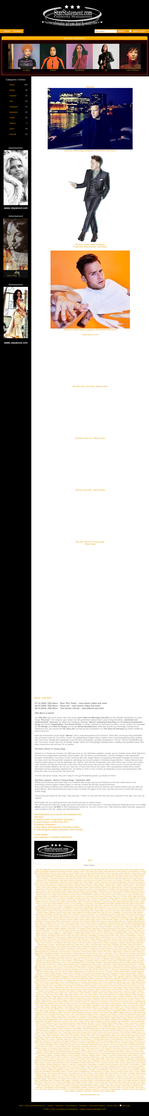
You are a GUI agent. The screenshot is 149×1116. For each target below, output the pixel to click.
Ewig (57, 987)
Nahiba (118, 903)
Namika (87, 984)
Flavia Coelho (47, 918)
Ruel (133, 1039)
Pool (36, 978)
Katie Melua (86, 1007)
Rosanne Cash (122, 1077)
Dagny (142, 1069)
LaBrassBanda (120, 1009)
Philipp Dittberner (108, 1025)
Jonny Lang (81, 1027)
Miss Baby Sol (40, 893)
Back (90, 860)
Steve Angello (79, 960)
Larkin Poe (40, 994)
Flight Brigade (140, 1002)
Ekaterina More (138, 875)
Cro (143, 1075)
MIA (92, 1003)
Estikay (143, 1009)
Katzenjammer (40, 907)
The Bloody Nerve (64, 939)
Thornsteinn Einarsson (72, 1007)
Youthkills (48, 923)
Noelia (49, 898)
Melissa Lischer (130, 952)
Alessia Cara (78, 994)
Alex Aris (123, 1037)
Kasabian (89, 1014)
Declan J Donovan (132, 1050)
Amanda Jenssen (66, 919)
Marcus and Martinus (138, 1048)
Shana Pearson (134, 987)
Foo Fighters (81, 1018)
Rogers (119, 1027)
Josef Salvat (66, 969)
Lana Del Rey (68, 905)
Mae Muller (56, 1071)
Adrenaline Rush (79, 962)
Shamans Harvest (68, 1023)
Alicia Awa (44, 1080)
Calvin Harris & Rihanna (92, 1000)
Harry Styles (45, 1018)
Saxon (52, 1039)
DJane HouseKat (109, 902)
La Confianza (89, 971)
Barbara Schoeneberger (62, 1043)
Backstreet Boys (94, 1043)
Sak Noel (88, 884)
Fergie (138, 1000)
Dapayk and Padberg (75, 937)
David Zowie (140, 982)
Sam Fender (124, 1064)
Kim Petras (119, 1084)
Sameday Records (134, 1014)
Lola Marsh (95, 1068)
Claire (77, 925)
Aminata (118, 980)
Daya (125, 1003)
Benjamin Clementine (116, 925)
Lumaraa (126, 991)
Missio (37, 1062)
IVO (110, 946)
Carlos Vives (66, 927)
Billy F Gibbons (54, 1080)
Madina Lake (110, 885)
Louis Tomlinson (41, 1025)
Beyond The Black (43, 973)
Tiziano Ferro (69, 1069)
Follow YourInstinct (72, 918)
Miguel (76, 1034)
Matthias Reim (41, 1014)
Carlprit (114, 939)
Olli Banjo (71, 1018)
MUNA (83, 1062)
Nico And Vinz (40, 966)
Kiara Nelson (113, 1073)
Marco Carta (107, 898)
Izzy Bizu (74, 1003)
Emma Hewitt (128, 905)
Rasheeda (134, 893)
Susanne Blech (97, 943)
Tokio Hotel (103, 1012)
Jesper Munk (88, 927)
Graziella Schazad (136, 971)
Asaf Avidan (56, 909)
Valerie (44, 894)
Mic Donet (78, 907)
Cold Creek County (41, 982)
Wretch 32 (85, 966)
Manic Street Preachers (110, 1037)
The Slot (126, 893)
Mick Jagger (66, 1080)
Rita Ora (110, 1061)
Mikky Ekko (39, 941)
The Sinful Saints (106, 977)
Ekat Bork (141, 953)
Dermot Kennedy (112, 1064)
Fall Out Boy (73, 993)
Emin (107, 973)
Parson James (83, 1037)
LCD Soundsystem (43, 1027)
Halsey (77, 1068)
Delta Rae (112, 982)
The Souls (120, 994)
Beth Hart (93, 909)
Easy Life (38, 1071)
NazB (115, 966)
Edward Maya (82, 877)
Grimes (98, 919)
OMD (60, 1028)
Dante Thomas (87, 885)
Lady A (96, 927)
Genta (57, 877)
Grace (69, 962)
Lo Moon (131, 1028)
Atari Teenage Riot (46, 968)
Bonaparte (58, 889)
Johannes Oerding (75, 1000)
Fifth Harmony (133, 1003)
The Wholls (67, 1037)
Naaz (125, 1018)
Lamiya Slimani (134, 998)
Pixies (105, 946)
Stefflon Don (58, 1009)
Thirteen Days (60, 984)
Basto (86, 887)
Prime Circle (131, 930)
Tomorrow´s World (67, 925)
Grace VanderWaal (66, 1034)
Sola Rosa (49, 889)
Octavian (49, 1053)
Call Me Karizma (60, 1053)
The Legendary (70, 1009)
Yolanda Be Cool (134, 898)
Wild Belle (38, 921)
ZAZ (54, 923)
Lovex (108, 900)
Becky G (117, 1041)
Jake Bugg (48, 914)
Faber (96, 1014)
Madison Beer (110, 1091)
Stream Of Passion (107, 878)
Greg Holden (54, 982)
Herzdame (86, 946)
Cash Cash (140, 946)
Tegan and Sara (58, 996)
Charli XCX (131, 959)
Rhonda (57, 969)
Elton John (64, 993)
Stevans (141, 984)
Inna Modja (63, 893)
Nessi (88, 944)
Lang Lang (60, 1077)
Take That (65, 989)
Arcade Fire (99, 1019)
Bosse (53, 1057)
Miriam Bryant (46, 909)
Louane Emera (103, 985)
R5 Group (86, 941)
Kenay (134, 1012)
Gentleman (123, 1069)
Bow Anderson (110, 1075)
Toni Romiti (71, 1053)
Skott (75, 1037)
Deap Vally (96, 912)
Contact (50, 1105)
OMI (132, 969)
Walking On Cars (99, 1061)
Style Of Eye (72, 943)
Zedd (103, 1053)
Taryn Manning (125, 909)
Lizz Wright (117, 984)
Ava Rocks (78, 878)
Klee (36, 884)
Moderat (103, 996)
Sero (56, 1044)
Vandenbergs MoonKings (64, 944)
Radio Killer (89, 905)
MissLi (71, 880)
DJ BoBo (121, 996)
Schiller (133, 991)
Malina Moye (79, 884)
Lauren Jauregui (74, 1055)
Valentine (39, 971)
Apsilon (84, 1087)
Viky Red (52, 902)
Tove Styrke (131, 980)
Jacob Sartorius (113, 1032)
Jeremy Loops (134, 1077)
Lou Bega (134, 880)
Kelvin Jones (124, 985)
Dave (82, 1011)
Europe (122, 973)
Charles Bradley (96, 939)
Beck (64, 1005)
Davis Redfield (124, 891)
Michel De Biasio (85, 955)
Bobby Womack (100, 907)
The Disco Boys (126, 896)
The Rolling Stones (72, 982)
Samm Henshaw (83, 1044)
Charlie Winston (98, 973)
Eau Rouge (60, 955)
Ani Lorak (44, 882)
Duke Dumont (98, 952)
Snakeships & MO (119, 1011)
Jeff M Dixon (77, 914)
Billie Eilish (100, 1059)
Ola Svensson (127, 912)
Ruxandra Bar (100, 889)
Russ (75, 1021)
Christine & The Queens (65, 975)
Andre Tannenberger (68, 877)
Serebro (79, 903)
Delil (39, 1050)
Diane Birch (40, 889)
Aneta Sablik (86, 952)
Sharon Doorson (113, 909)
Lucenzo (70, 873)
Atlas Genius (138, 932)
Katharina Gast (63, 885)
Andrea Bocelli (55, 989)
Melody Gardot (49, 1077)
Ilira (98, 1048)
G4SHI (83, 1036)
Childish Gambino (128, 1043)
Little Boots (138, 905)
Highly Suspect (124, 1012)
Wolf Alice (87, 1091)
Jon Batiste (76, 1082)
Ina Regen (120, 1050)
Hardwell (77, 973)
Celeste (43, 1069)
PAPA (97, 937)
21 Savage (95, 1039)
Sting (47, 1007)
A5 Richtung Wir (122, 877)
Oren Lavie (64, 1036)
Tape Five (118, 905)
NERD (119, 1030)
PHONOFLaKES (114, 923)
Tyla (53, 1086)
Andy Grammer (128, 885)
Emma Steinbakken (110, 1066)
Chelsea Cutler (72, 1071)
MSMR (140, 919)
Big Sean (62, 1011)
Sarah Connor (98, 980)
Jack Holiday (41, 905)
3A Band (115, 944)
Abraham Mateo (52, 1034)
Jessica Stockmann (108, 877)
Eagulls (64, 1000)
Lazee (130, 894)
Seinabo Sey (81, 991)
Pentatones (79, 975)
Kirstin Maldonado (51, 1019)
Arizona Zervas (40, 1073)
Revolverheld (125, 1032)
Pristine (94, 993)
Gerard (37, 909)
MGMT (112, 1030)
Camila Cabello (92, 1018)
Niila (124, 984)
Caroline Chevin (133, 916)
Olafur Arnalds (107, 919)
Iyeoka (96, 959)
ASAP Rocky (40, 1053)
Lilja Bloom (49, 953)
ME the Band (126, 923)
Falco (42, 1016)
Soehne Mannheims (87, 916)
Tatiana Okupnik (63, 894)
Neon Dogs (90, 919)
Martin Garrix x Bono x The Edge (119, 1080)
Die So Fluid (123, 941)
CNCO (127, 1039)
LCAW (59, 1012)
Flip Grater (108, 952)
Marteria (140, 943)
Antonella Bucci (110, 871)
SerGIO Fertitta (123, 966)
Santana (133, 953)
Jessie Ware (66, 909)
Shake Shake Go (40, 977)
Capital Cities (79, 932)
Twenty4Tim (104, 1084)
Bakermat (141, 1061)
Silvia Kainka (44, 873)
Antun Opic (71, 935)
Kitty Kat (53, 873)
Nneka (65, 971)
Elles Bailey (48, 1021)
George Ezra (132, 937)
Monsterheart (124, 969)
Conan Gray (129, 1062)
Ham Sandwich (64, 952)
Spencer (39, 964)
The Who (92, 1069)
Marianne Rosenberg (58, 871)
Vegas (70, 966)
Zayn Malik (59, 994)
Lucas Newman (85, 996)
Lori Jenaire (117, 880)
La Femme (114, 941)
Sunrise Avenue (58, 869)
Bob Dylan (140, 1059)
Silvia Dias (63, 882)
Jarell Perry (46, 932)
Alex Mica (108, 896)
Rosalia (126, 1084)
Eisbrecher (117, 898)
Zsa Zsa (125, 1087)
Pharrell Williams (124, 1019)
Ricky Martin (87, 1005)
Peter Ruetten (111, 884)
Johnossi (46, 930)
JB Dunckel (126, 1036)
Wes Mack (52, 935)
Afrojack (78, 898)
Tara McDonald (126, 900)
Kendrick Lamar (105, 991)
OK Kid (99, 1041)
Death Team (106, 975)
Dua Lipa (125, 1048)
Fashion (13, 96)
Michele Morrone (99, 1078)
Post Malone (40, 1044)
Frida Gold (89, 871)
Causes (45, 1052)
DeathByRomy (84, 1071)
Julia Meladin (49, 1087)
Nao (42, 1046)
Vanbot (114, 930)
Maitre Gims (116, 1036)
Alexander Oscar (125, 1066)
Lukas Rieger (45, 1005)
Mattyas (55, 887)
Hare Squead (81, 1023)
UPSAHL (47, 1057)
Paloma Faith (42, 944)
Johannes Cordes (108, 894)
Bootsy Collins (111, 1028)
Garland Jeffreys (54, 934)
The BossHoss (96, 902)
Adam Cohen (111, 964)
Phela (124, 980)
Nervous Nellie (68, 964)
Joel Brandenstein (104, 1016)
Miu (74, 912)
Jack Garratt (48, 991)
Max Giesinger (134, 950)
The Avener (58, 968)
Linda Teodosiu (98, 884)
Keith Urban (119, 934)
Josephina (122, 930)
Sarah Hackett (48, 910)
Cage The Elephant (108, 1057)
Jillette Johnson (41, 934)
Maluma (47, 1041)
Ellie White (87, 894)
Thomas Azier (102, 918)
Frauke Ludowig (73, 871)
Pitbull (50, 1003)
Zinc (117, 955)
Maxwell (111, 1052)
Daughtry (50, 1044)
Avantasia (119, 1057)
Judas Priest (96, 1034)
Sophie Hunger (81, 948)
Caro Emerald (79, 910)
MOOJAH (50, 877)
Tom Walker (77, 1028)
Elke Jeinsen (98, 871)
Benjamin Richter (95, 1025)
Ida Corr (136, 900)
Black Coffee (112, 996)
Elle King (59, 1014)
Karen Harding (50, 975)
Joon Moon (72, 1027)
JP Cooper (105, 1071)
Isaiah (77, 1052)
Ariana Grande (75, 989)
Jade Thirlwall (102, 1087)
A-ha (55, 1084)
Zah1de (125, 1089)
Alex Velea (69, 878)
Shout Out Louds (118, 1034)
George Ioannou (79, 953)
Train (61, 1019)
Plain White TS (104, 891)
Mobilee (71, 898)
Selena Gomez (48, 987)
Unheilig (141, 964)
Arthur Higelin (126, 910)
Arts (11, 101)
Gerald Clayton (67, 934)
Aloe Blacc (48, 941)
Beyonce (105, 1000)
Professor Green (94, 1053)
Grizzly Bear (129, 1025)
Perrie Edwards (60, 1087)
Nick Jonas (58, 1021)
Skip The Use (106, 912)
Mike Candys (135, 902)
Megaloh (63, 928)
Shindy (111, 1062)
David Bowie (121, 1059)
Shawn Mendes (93, 991)
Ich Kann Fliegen (59, 900)
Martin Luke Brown (96, 978)
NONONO (71, 928)
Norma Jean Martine (102, 1003)
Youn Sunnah (88, 878)
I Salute (138, 1037)
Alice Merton (104, 1044)
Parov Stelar (99, 896)
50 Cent (121, 1078)
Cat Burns (64, 1089)
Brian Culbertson (125, 875)
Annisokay (103, 1002)
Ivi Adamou (97, 894)
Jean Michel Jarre (78, 1048)
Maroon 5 (95, 1007)
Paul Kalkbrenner (117, 1039)
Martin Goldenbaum (53, 962)
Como (109, 921)
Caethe (118, 885)
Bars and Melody (137, 1057)
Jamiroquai (97, 1011)
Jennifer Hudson (119, 1016)
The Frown (139, 928)
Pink (52, 1027)
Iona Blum (121, 907)
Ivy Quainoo (56, 932)
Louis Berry (104, 1007)
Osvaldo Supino (97, 984)
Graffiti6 (141, 907)
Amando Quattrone (106, 948)
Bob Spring (92, 982)
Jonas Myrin (39, 923)
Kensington (75, 923)
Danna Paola (89, 1075)
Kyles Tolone (80, 1014)
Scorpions (114, 891)
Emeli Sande (109, 916)
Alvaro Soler (45, 1086)
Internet (13, 134)
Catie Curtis (46, 887)
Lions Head (131, 982)
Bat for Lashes (132, 907)
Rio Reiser (38, 1082)
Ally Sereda (67, 912)
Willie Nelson (105, 1039)
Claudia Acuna (53, 880)
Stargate (103, 1014)
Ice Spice (141, 1082)
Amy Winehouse (140, 1078)
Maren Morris (133, 1055)
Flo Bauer (57, 941)
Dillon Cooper (49, 971)
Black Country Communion (128, 1023)
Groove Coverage (111, 873)
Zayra (96, 893)
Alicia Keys (81, 998)
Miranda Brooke (69, 889)
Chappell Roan (115, 1089)
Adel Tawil (90, 1062)
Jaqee (93, 918)
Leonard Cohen (128, 1030)
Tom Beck (113, 869)
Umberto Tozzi (105, 882)
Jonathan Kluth (96, 944)
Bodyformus (62, 1073)
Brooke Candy (80, 1002)
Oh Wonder (59, 1069)
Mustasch (76, 1039)
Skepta (134, 1086)
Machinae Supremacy (123, 878)
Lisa (36, 1089)
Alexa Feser (93, 969)
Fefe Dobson (51, 939)
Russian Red (40, 962)
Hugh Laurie (95, 934)
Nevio (97, 878)
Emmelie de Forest (95, 925)
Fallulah (122, 943)
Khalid (142, 1023)
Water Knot (122, 937)
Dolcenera (39, 914)
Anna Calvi (140, 955)
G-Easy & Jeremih (114, 1002)
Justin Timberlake (93, 998)
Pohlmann (38, 1012)
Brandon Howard (98, 873)
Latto (111, 1084)
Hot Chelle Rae (126, 927)
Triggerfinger (68, 907)
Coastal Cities (117, 921)
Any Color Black (89, 914)
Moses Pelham (92, 1027)
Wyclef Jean (103, 969)
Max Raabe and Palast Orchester (115, 968)
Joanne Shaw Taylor (84, 1061)
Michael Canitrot (56, 912)
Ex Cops (58, 971)
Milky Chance (128, 932)
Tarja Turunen (41, 891)
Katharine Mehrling (43, 875)
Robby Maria (131, 962)
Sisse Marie (61, 902)
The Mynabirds (99, 903)
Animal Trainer (96, 946)
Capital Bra (64, 1044)
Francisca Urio (41, 880)
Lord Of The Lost (46, 900)
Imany (38, 887)
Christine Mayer (68, 875)
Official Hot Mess (123, 902)
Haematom (139, 1030)
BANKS (132, 941)
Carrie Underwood (41, 1059)
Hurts (62, 982)
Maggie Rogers (95, 1055)
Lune (69, 1087)
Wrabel (114, 1019)
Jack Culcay (136, 873)
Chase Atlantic (133, 1053)
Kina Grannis (124, 953)
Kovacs (122, 962)
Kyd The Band (131, 1061)
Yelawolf (103, 987)
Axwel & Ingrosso (69, 998)
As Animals (89, 960)
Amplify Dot (103, 923)
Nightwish (65, 977)
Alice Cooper (97, 964)
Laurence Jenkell (98, 900)
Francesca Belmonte (54, 980)
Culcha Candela (110, 1021)
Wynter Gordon (75, 896)
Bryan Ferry (90, 910)
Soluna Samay (96, 898)
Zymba (71, 1089)
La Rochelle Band (114, 957)
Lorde (57, 925)
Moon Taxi (39, 1032)
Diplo (42, 1062)
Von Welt (39, 1011)
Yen (97, 914)
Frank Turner (119, 1062)
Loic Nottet (68, 980)
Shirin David (132, 1082)
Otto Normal (61, 948)
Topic (47, 994)
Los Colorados (88, 896)
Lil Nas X (49, 1062)
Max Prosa (142, 1012)
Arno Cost (56, 898)
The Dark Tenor (91, 953)
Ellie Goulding (75, 977)
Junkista (103, 937)
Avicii (60, 905)
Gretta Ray (122, 1014)
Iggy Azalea (139, 918)
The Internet (103, 1046)
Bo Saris (42, 950)
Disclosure (121, 982)
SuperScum (75, 978)
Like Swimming (67, 941)
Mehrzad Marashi (41, 952)
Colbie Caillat (69, 968)
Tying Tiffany (117, 893)
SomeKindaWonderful (121, 971)
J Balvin (51, 1069)
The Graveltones (139, 939)
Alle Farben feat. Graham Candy (58, 950)
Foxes (116, 953)
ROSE (132, 1087)
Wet (69, 1046)
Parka (130, 944)
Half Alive (84, 1055)
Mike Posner (69, 1002)
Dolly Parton (90, 1059)
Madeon (115, 975)
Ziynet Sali (128, 887)
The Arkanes (93, 948)
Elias (63, 1071)
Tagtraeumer (43, 978)
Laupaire (84, 982)
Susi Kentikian (95, 1037)
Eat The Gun (84, 950)
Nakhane (59, 1039)
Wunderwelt (139, 1021)
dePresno (141, 1019)
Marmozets (107, 950)
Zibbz (58, 921)
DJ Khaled (51, 1014)
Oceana (87, 902)
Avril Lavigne (99, 1050)
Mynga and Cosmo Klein (44, 969)
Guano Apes (39, 885)
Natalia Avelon (116, 1018)
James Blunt (85, 934)
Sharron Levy (136, 966)
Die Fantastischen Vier (53, 1032)
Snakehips (139, 1039)
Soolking (132, 1073)
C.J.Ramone (113, 969)
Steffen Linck (40, 955)
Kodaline (50, 925)
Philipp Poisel (56, 1005)
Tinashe (48, 1037)
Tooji (89, 900)
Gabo (144, 873)
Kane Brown (71, 1061)
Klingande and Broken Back (52, 1050)
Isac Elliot (106, 939)
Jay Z (37, 1080)
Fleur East (103, 994)
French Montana (123, 1021)
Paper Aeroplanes (111, 943)
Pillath (106, 1009)
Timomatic (110, 903)
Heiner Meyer (122, 871)
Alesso (125, 978)
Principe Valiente (105, 893)
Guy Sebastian (66, 1030)
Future (66, 1014)
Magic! (83, 1050)
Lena (58, 1030)
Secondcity (52, 957)
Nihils (120, 964)
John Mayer (62, 1016)
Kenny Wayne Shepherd (94, 1021)
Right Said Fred (138, 896)
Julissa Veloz (71, 900)
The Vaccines (75, 1036)
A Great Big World (84, 957)
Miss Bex (140, 962)
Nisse (100, 993)
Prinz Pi (38, 1023)
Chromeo (126, 880)
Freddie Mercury (56, 1066)
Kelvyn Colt (102, 1032)
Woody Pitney (72, 957)
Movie (12, 90)
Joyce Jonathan (43, 878)
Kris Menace (57, 914)
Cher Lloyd (70, 1068)
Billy (66, 996)
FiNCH (57, 1089)
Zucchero (131, 1000)
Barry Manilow (112, 875)
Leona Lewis (117, 991)
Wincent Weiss (62, 1057)
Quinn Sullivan (51, 1016)
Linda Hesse (74, 916)
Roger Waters (105, 1018)
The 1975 (140, 993)
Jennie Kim (140, 1087)
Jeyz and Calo (114, 1046)
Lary (63, 962)
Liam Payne (113, 1069)
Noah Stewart (88, 907)
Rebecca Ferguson (74, 1005)
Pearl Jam (47, 1075)
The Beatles (81, 1066)
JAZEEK (80, 1091)
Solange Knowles (56, 1007)
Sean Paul (44, 1066)
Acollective (76, 969)
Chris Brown (139, 1025)
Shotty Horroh (110, 1050)
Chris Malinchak (53, 959)
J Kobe (114, 950)
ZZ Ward (131, 928)
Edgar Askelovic (57, 903)
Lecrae (42, 1034)
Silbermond (46, 1002)
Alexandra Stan (125, 882)
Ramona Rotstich (52, 916)
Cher (117, 935)
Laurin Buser (119, 948)
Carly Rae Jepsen (73, 984)
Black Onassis (41, 935)
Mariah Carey (136, 1032)
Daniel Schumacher (108, 928)
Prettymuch (67, 1028)
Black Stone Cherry (116, 993)
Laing (105, 962)
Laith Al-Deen (116, 1003)
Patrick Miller (79, 905)
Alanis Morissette (50, 1061)
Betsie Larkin (73, 887)
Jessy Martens (61, 1027)
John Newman (136, 948)
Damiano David (98, 1091)
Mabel (143, 1071)
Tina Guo (124, 1046)
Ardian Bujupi (67, 891)
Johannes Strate (41, 896)
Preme (118, 1043)
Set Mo (87, 993)
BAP (129, 960)
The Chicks (136, 1075)
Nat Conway (81, 1032)
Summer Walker (138, 1066)
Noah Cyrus (130, 1016)
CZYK (98, 1062)
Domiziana (38, 1084)
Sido (50, 985)
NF (116, 1078)
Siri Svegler (117, 932)
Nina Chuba (122, 1082)
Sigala (46, 1011)
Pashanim (92, 1087)
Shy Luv (88, 1011)
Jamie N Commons (60, 966)
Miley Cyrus (63, 1018)
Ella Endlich (42, 957)
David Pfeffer (140, 969)
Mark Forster (40, 996)
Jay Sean (91, 1023)
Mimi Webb (67, 1082)
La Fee (96, 882)
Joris (116, 1044)
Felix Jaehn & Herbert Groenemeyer (114, 998)
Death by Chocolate (84, 912)
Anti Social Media (54, 977)
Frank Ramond (51, 885)
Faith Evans (108, 978)
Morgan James (87, 977)
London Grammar (107, 934)
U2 (82, 984)
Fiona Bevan (76, 952)
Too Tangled (128, 921)
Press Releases (71, 1105)
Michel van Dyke (72, 955)
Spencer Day (101, 875)
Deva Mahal (85, 1039)
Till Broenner (107, 966)
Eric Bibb (123, 944)
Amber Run (131, 955)
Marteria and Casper (89, 1046)
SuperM (90, 1066)
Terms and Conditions (97, 1105)
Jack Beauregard (122, 889)
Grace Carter (53, 1025)
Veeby (37, 937)
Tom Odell (56, 1000)
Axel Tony (98, 905)
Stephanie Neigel (52, 928)
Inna (131, 877)
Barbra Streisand (67, 1052)
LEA (111, 1044)
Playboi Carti (133, 1089)
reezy (89, 1084)
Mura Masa (92, 1064)
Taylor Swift (109, 980)
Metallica (96, 1005)
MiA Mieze (118, 978)
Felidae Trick (50, 955)
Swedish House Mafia (81, 909)
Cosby (134, 960)
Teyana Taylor (99, 1077)
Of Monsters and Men (55, 907)
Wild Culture (119, 1052)
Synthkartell (53, 952)
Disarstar (61, 1084)
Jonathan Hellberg (60, 1055)
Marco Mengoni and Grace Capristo (85, 1012)
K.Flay (73, 1066)
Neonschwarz (131, 973)
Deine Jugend (52, 893)
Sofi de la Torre (66, 953)
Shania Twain (71, 1084)
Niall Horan (98, 1066)
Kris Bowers (137, 944)
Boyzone (85, 939)
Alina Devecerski (137, 914)
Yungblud (101, 1064)
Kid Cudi (76, 1078)
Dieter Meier (122, 950)
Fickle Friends (97, 1009)
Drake (82, 993)
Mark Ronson (81, 1053)
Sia (68, 1003)
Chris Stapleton (71, 1077)
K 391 (103, 1043)
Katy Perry (45, 989)
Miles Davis (131, 1059)
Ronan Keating (130, 993)
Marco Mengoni (131, 919)
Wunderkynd (65, 978)
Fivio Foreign (99, 1082)
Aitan (81, 887)
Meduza (61, 1068)
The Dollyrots (113, 918)
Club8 (100, 932)
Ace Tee (136, 1027)
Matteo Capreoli (42, 985)
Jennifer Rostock (57, 1002)
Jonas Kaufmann (64, 1048)
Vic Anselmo (43, 884)
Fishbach (131, 1037)
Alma (111, 1009)
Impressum (59, 1105)
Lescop (76, 934)
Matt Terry (45, 1039)
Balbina (131, 1018)
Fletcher (64, 1064)
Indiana (56, 953)
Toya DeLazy (54, 919)
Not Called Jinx (81, 875)
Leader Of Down (75, 1057)
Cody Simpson (60, 937)
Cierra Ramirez (137, 910)
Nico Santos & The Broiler (76, 1016)
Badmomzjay (141, 1073)
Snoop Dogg (108, 1041)
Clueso (137, 1071)
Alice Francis (52, 905)
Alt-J (131, 918)
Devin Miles (134, 869)
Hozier (48, 966)
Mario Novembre (53, 1036)
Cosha (57, 1046)
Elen (85, 1064)
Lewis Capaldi (134, 1069)
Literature (14, 107)
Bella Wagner (124, 918)
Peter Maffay (113, 1012)
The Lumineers (92, 1002)
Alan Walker (57, 998)
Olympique (114, 973)
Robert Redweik (139, 977)
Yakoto (119, 884)
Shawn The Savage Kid (99, 941)
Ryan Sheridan (106, 927)
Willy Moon (115, 900)
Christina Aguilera (45, 1043)
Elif (106, 1073)
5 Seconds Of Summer (50, 993)
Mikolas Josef (55, 1052)
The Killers (123, 1073)
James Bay (68, 985)
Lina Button (111, 889)
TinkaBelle (116, 912)
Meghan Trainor (132, 996)
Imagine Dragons (138, 975)
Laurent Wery (88, 903)
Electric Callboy (87, 1082)
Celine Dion (140, 1043)
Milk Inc (116, 896)
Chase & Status (88, 989)
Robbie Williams (116, 1005)
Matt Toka (125, 903)
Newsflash (83, 1105)
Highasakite (39, 953)
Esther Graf (81, 1084)
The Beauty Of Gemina (118, 1000)
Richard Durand (42, 912)
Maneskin (135, 1080)
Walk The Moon (51, 1028)
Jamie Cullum (130, 934)
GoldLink (67, 1050)
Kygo (52, 994)
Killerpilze (128, 994)
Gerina (123, 894)
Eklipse (44, 927)
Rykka (116, 919)
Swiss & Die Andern (76, 971)
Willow (142, 1080)
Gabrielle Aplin (139, 921)
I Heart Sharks (129, 946)
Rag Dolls (92, 930)
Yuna (73, 903)
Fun (108, 907)
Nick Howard (137, 912)
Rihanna (140, 980)
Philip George (56, 973)
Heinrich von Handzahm (79, 930)
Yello (129, 1075)
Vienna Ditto (127, 939)
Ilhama (91, 889)
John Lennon (121, 1075)
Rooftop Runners (49, 946)
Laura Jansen (137, 878)
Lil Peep (83, 1052)
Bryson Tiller (100, 1028)
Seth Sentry (50, 984)
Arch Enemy (127, 1027)
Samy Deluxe (64, 896)
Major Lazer (81, 1009)
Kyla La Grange (100, 960)
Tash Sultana (90, 1048)
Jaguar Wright (138, 887)
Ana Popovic (121, 928)
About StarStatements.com (90, 1094)
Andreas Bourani (137, 891)
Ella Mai (90, 1077)
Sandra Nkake (58, 918)
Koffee (104, 1055)
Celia (124, 898)
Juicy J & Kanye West (131, 1005)
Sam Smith (97, 957)
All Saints (111, 994)
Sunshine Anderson (57, 878)
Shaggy (122, 1061)
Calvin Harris (86, 973)
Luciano (95, 1084)
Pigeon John (79, 873)
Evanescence (104, 1030)
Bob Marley (47, 1071)
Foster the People (128, 957)
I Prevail (109, 971)
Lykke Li (75, 1043)
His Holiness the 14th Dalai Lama (77, 869)
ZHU (58, 960)
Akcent (64, 898)
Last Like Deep (40, 925)
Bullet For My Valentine (97, 1080)
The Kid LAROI (110, 1082)
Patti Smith (38, 1061)
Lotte (72, 1014)
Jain (70, 1021)
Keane (79, 1064)
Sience (12, 123)
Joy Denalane (133, 871)
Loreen (114, 907)
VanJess (72, 1044)
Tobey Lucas (39, 984)
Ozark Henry (79, 944)
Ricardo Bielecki (50, 948)
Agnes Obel (109, 935)
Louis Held (72, 1064)
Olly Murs (44, 919)
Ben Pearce (61, 935)
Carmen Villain (136, 925)
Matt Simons (133, 968)
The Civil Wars (63, 930)
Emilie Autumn (77, 927)
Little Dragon (92, 1016)
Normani (86, 1057)
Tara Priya (87, 880)
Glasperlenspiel (86, 893)
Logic (116, 1061)
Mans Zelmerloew (79, 980)
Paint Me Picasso (84, 943)
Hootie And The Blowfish (131, 1068)
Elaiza (127, 948)
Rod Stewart (70, 991)
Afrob (89, 1009)
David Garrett (135, 985)
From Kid (84, 969)
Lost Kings (94, 1030)
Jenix (43, 943)
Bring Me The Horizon (113, 1048)
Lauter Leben (85, 918)
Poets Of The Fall (46, 1009)
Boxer (98, 975)
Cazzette (142, 968)
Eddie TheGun (79, 919)
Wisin (95, 1032)
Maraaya (77, 966)
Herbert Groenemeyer (103, 989)
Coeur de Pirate (135, 978)
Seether (99, 962)
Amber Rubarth (95, 887)
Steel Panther (118, 946)
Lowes (131, 1046)
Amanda (52, 1012)
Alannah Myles (78, 891)
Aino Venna (101, 921)
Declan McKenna (69, 1025)
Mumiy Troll (64, 987)
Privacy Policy (112, 1105)
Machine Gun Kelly (76, 1075)
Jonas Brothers (59, 1062)
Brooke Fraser (99, 885)
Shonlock (78, 880)
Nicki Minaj (138, 1041)
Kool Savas (80, 1089)
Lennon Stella (99, 1073)
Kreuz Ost (140, 934)
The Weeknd (78, 985)
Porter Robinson (66, 959)
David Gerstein (124, 873)
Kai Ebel (105, 869)
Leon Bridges (91, 1041)
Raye (108, 1086)
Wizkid (104, 1023)
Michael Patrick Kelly (86, 1019)
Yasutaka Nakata (73, 1011)
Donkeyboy (82, 900)
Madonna (84, 978)
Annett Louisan (123, 869)
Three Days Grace (69, 1032)
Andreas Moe (54, 978)
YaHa (118, 894)
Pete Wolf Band (88, 1028)
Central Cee (48, 1084)
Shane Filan (107, 932)
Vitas (82, 871)
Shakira (54, 1018)
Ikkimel (50, 1089)
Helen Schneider (90, 985)
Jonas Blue (68, 994)
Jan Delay (83, 1080)
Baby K (94, 923)
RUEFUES (122, 960)
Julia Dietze (64, 880)
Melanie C (53, 1011)
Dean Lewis (65, 1059)
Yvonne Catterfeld (47, 937)
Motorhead (39, 948)
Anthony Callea (49, 921)
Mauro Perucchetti (137, 903)
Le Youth (54, 930)
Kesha (65, 1021)
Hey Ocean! (76, 939)
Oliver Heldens (67, 960)
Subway (115, 882)
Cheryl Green (102, 982)
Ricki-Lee (140, 952)
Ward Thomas (111, 1053)
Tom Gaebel (90, 962)
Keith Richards (117, 989)
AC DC (134, 1019)
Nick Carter (62, 873)
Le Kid (122, 919)
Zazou (80, 902)
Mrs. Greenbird (95, 966)
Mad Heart (96, 928)
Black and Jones (123, 914)
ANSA (104, 957)
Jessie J (84, 925)
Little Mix (96, 996)
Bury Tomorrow (127, 1041)
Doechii (96, 1089)
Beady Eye (61, 1061)
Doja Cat (75, 950)
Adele (45, 998)
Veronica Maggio (91, 891)
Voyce (137, 1046)
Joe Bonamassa (50, 960)
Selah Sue (53, 884)
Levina (45, 1012)
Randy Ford (106, 887)
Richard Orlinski (90, 921)
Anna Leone (80, 1041)
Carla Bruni (139, 1028)
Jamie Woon (139, 885)
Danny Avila (139, 1052)
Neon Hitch (100, 910)
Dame (143, 950)
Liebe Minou (140, 884)
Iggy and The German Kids (83, 959)
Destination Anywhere (108, 914)
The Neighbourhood (103, 1036)
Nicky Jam (68, 1039)
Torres (96, 977)
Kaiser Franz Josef (71, 1019)
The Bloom (67, 1012)
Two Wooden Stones (63, 946)
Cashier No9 (138, 877)
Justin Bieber (58, 985)
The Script (103, 1027)
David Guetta (131, 943)
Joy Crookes (57, 1082)
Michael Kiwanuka (53, 1064)
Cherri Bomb (137, 909)
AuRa (89, 1032)
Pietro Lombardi (116, 1071)
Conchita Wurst (80, 968)
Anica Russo (52, 1073)
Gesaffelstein (131, 935)
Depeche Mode (138, 1011)
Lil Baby (64, 1075)
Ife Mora (101, 935)
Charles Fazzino (76, 894)
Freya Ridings (40, 1064)
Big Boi (107, 1019)
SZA (132, 1021)
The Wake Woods (139, 1034)
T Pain (98, 1023)
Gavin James (78, 1030)
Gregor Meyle (98, 955)
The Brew (78, 941)
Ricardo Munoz (81, 889)
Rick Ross (111, 1027)
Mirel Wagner (113, 962)
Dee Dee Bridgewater (83, 964)
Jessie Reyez (128, 1071)
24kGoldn (75, 1080)
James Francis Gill (129, 964)
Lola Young (105, 1089)
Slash (38, 877)
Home (21, 1105)
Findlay (138, 989)
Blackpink (39, 1077)
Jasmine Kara (108, 905)
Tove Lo (102, 953)
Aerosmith (129, 1078)
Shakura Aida (56, 875)
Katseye (72, 1091)
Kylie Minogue (57, 1037)
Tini (59, 1078)
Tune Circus (100, 971)
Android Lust (138, 894)
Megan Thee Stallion (49, 1078)
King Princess (93, 1052)
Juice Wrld (104, 1068)
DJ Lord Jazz (46, 903)
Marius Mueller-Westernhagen (46, 1068)
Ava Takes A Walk (86, 882)
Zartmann (88, 1089)
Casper (81, 1021)
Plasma (123, 955)
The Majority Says (107, 959)
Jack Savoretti (77, 921)
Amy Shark (111, 1043)
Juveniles (116, 927)
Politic (12, 118)
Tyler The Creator (114, 1087)
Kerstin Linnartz (94, 877)
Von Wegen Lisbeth (78, 1059)
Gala (119, 939)
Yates (106, 993)
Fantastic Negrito (68, 1041)
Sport (12, 129)
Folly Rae (83, 1043)
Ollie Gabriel (74, 996)
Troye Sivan (114, 985)
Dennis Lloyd (54, 1059)
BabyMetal (76, 1087)
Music (12, 85)
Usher (56, 1003)
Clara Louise (41, 1036)
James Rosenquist (54, 891)
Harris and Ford (40, 898)
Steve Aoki (130, 1052)
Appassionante (117, 887)
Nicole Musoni (85, 923)
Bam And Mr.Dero (49, 964)
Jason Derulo (67, 1078)
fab (81, 1034)
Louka (129, 1011)
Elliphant (107, 930)
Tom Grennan (82, 1025)
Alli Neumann (135, 1084)
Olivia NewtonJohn (136, 889)
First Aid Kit (122, 1028)
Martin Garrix (107, 1011)
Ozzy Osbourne (74, 1073)
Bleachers (39, 1041)
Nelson (100, 930)
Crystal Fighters (67, 932)
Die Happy (107, 944)
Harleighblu (93, 935)
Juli (104, 964)
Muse (44, 939)
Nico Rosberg (96, 869)
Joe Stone (108, 984)
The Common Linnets (78, 987)
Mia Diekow (64, 916)
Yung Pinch (112, 1055)
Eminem (128, 1034)
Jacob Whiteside (41, 1003)
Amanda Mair (72, 902)
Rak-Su (127, 1057)
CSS (105, 925)
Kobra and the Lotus (112, 910)
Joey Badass (112, 1014)
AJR (60, 1025)
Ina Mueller (45, 871)
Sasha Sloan (122, 1053)
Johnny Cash (110, 1059)
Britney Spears (46, 1000)
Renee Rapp (115, 1086)
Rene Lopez (107, 880)
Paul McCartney (86, 1078)
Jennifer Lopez (128, 1002)
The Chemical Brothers (129, 1007)
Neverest (62, 884)
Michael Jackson (42, 1030)
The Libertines (60, 991)
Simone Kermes (137, 882)
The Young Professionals (64, 910)
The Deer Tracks (64, 923)
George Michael (102, 1069)
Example (109, 953)
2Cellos (44, 1048)
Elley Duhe (76, 1050)
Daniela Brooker (74, 893)
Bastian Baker (120, 916)
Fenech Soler (112, 960)
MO (65, 943)
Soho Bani (43, 1089)
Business (13, 112)
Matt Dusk (91, 875)
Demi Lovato (112, 987)
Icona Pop (100, 916)
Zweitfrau (70, 884)
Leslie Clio (102, 909)
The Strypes (81, 928)
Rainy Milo (67, 914)
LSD (102, 1048)
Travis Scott (52, 1048)
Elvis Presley (112, 1023)
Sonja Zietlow (54, 882)
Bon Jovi (63, 1003)
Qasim (122, 935)
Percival (140, 935)
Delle (50, 998)
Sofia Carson (126, 1086)
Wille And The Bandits (54, 943)
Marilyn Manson (115, 1068)
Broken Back (122, 1055)
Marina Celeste (128, 884)
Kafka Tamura (90, 975)
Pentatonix (71, 948)
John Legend (114, 1007)
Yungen (52, 1030)
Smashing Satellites (94, 968)
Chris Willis (63, 887)
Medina (45, 902)
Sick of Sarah (97, 880)
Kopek (59, 964)
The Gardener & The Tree (51, 1023)
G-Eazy (141, 960)
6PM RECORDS (87, 1086)
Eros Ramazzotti (93, 987)
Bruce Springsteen (73, 1062)
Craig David (106, 1034)
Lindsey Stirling (125, 975)
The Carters (49, 1046)
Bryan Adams (132, 984)
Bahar (89, 928)
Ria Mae (87, 1034)
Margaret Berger (139, 923)
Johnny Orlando (87, 1073)
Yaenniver (47, 1082)
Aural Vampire (75, 885)
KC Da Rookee (81, 935)
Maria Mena (99, 1075)
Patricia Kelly (95, 1071)
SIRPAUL (137, 927)
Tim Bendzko (53, 896)
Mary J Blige (122, 987)
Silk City (90, 1050)
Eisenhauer (61, 957)
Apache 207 (56, 1075)
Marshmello (94, 1044)
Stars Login (126, 1105)
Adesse (64, 1046)
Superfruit (39, 1021)
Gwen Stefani (129, 989)
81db (43, 877)
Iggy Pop (66, 1066)
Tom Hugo (52, 894)
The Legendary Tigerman (123, 977)
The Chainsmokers (91, 994)
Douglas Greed (95, 950)
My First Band (109, 955)
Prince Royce (56, 1041)
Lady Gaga (105, 1005)
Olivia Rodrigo (99, 1086)
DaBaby (39, 1075)
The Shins (120, 1025)
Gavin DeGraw (84, 1003)
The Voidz (90, 1036)
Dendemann (94, 1057)
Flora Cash (103, 1052)
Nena (38, 919)
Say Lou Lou (112, 937)
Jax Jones (82, 1077)
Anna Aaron (77, 946)
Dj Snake (110, 1078)
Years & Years (68, 973)
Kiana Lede (85, 1068)
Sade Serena (66, 921)
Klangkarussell (120, 959)
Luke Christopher (133, 1009)
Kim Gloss (86, 898)
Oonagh (51, 944)
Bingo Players (118, 952)
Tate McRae (75, 1086)
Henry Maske (74, 882)
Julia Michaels (110, 1077)
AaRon (48, 996)
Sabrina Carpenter (62, 1086)
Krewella (38, 930)
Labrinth (104, 1062)
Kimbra (87, 873)
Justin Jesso (76, 1046)
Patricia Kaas (89, 937)
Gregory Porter (91, 932)
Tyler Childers (141, 1062)
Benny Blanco (135, 1064)
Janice (86, 1030)
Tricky (127, 925)
